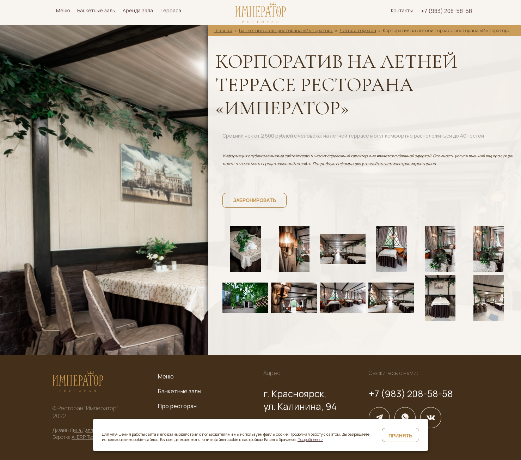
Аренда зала (138, 10)
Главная (223, 30)
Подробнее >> (310, 439)
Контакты (402, 10)
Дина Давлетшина (90, 430)
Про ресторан (177, 406)
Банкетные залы (96, 10)
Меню (63, 10)
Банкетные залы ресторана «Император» (286, 30)
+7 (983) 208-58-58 (446, 11)
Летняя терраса (357, 30)
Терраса (170, 10)
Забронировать (254, 200)
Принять (400, 435)
